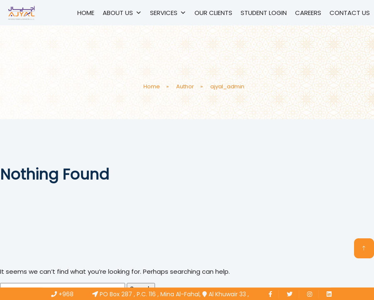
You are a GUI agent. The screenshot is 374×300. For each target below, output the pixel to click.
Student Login (264, 12)
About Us (122, 12)
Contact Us (350, 12)
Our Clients (213, 12)
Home (85, 12)
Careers (308, 12)
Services (168, 12)
